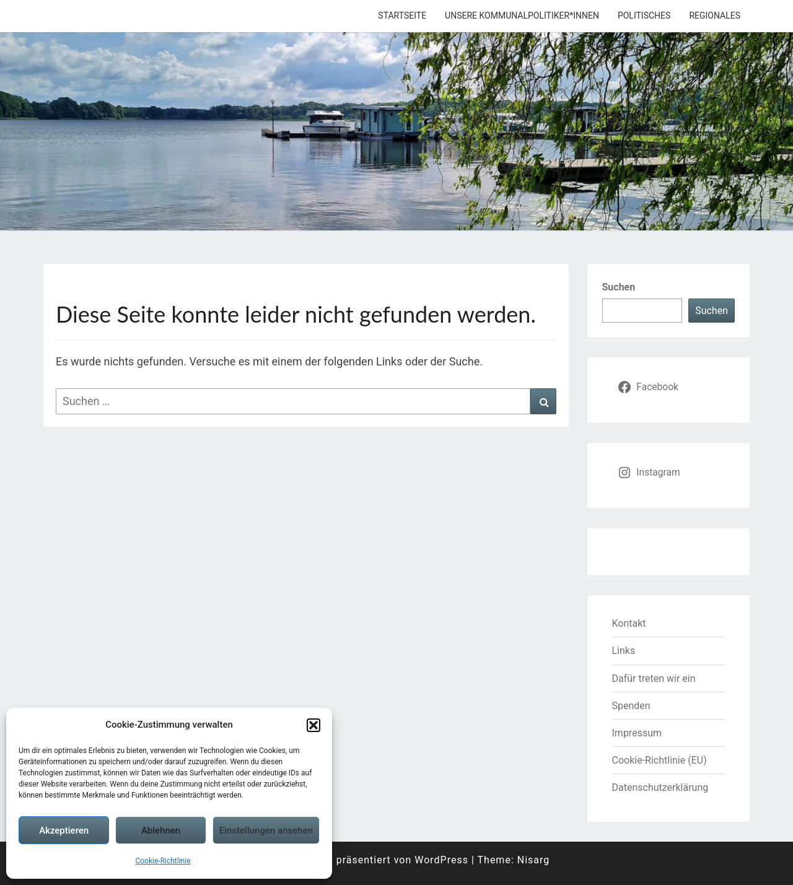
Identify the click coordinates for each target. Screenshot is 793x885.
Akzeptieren (64, 830)
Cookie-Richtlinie (162, 861)
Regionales (714, 15)
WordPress (441, 860)
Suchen (619, 287)
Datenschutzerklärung (660, 787)
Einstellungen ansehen (266, 830)
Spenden (631, 706)
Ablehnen (160, 830)
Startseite (402, 15)
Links (624, 650)
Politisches (644, 15)
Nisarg (533, 860)
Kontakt (629, 623)
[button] (313, 725)
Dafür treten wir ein (654, 678)
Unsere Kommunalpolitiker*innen (522, 15)
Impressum (637, 733)
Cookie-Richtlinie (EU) (659, 760)
